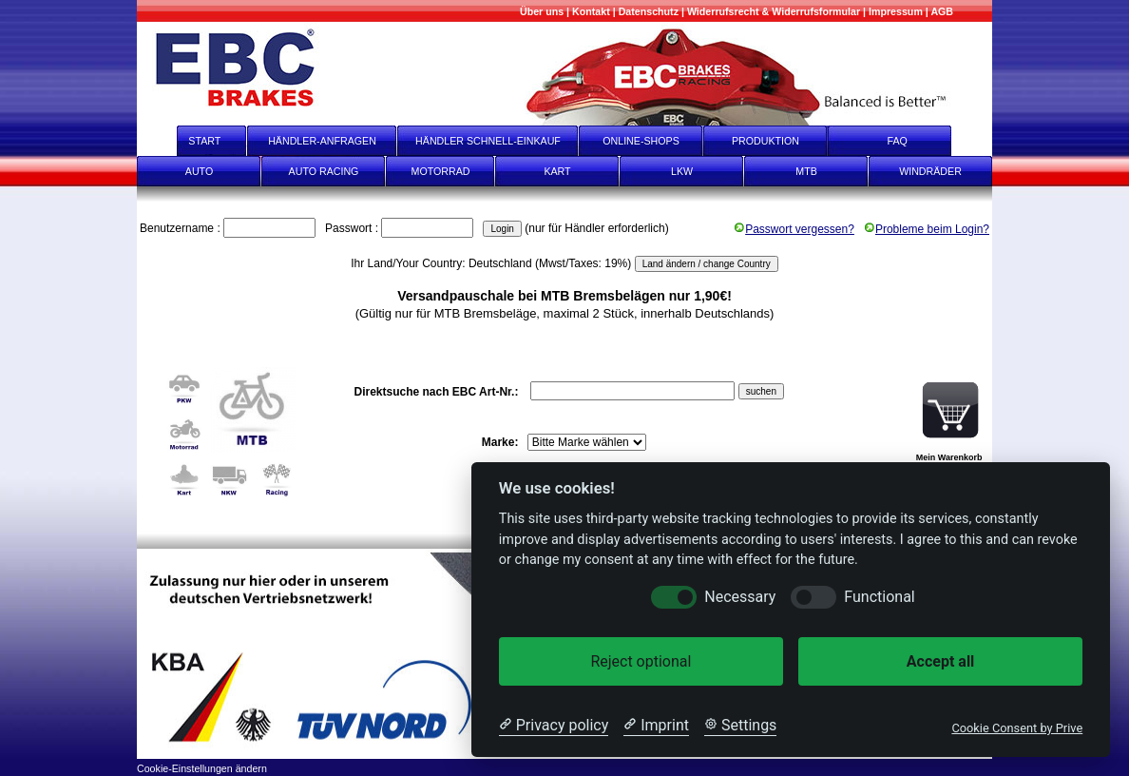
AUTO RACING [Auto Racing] (324, 171)
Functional (879, 597)
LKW (682, 171)
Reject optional (640, 661)
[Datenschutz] (649, 11)
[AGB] (941, 11)
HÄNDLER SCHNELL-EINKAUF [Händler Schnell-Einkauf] (488, 140)
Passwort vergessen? (794, 229)
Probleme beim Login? (926, 229)
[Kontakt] (591, 11)
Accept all (940, 661)
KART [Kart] (557, 171)
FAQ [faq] (910, 140)
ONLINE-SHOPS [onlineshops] (641, 140)
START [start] (192, 140)
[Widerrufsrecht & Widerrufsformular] (773, 11)
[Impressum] (896, 11)
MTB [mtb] (806, 171)
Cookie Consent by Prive (1016, 728)
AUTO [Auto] (199, 171)
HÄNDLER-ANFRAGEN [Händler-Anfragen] (322, 140)
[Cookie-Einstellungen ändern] (202, 767)
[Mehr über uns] (542, 11)
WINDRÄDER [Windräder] (930, 171)
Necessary (739, 597)
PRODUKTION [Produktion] (765, 140)
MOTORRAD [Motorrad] (440, 171)
